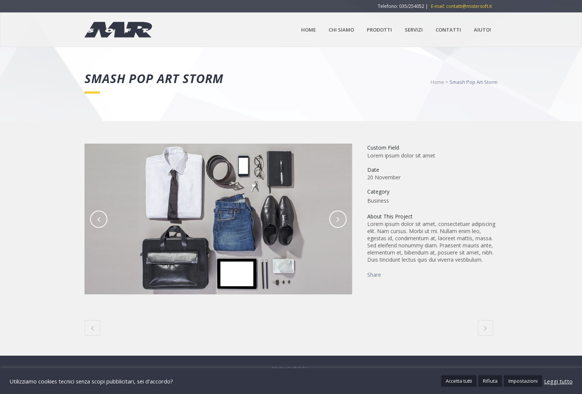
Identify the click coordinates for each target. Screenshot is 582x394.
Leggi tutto (558, 381)
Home (437, 82)
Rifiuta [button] (490, 380)
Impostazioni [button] (523, 380)
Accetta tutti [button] (459, 380)
